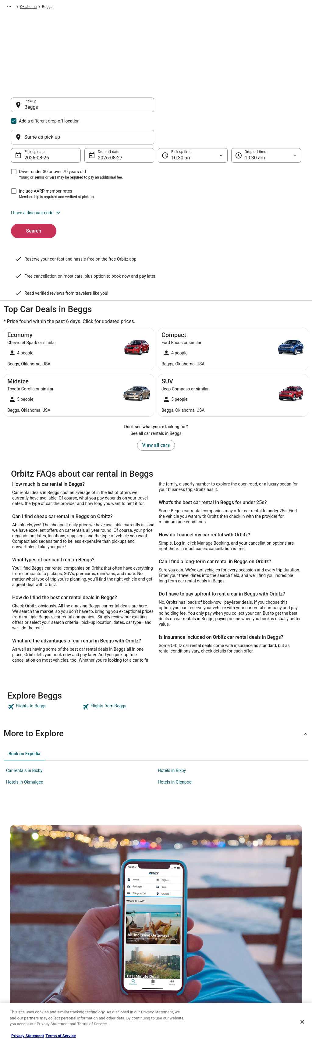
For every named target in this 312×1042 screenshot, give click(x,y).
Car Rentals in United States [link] (108, 931)
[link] (44, 647)
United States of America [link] (99, 7)
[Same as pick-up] (229, 108)
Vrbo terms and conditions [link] (183, 940)
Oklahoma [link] (133, 7)
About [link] (15, 911)
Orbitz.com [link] (13, 7)
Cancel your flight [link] (252, 936)
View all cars (156, 385)
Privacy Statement (27, 1035)
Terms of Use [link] (173, 931)
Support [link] (244, 911)
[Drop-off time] (266, 126)
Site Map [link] (17, 970)
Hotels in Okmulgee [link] (24, 722)
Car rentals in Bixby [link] (24, 710)
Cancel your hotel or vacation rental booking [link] (267, 923)
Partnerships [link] (20, 940)
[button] (156, 183)
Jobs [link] (14, 921)
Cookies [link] (168, 921)
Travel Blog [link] (95, 999)
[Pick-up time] (193, 126)
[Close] (302, 1022)
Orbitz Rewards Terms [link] (180, 950)
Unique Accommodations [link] (106, 989)
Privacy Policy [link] (173, 911)
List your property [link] (24, 931)
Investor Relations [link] (24, 960)
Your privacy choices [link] (179, 960)
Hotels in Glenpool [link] (175, 722)
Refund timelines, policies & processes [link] (269, 945)
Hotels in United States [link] (104, 911)
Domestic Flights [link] (99, 940)
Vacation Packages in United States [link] (115, 950)
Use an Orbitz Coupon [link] (256, 955)
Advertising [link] (19, 989)
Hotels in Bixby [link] (172, 710)
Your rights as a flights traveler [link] (263, 965)
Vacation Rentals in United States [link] (113, 921)
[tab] (24, 694)
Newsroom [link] (18, 950)
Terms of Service (60, 1035)
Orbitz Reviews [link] (98, 960)
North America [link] (61, 7)
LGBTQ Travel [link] (97, 979)
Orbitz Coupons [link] (98, 970)
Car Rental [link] (35, 7)
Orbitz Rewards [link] (22, 979)
